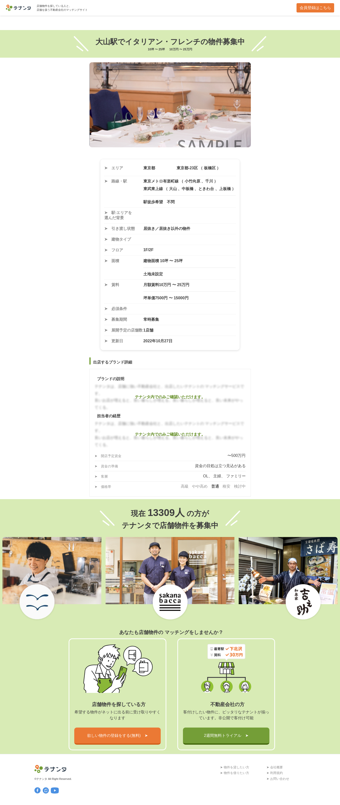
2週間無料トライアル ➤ (226, 735)
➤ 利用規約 (274, 773)
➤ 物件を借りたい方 (234, 773)
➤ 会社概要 (274, 767)
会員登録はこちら (315, 8)
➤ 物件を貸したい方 (234, 767)
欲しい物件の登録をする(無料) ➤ (117, 735)
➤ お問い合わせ (277, 779)
